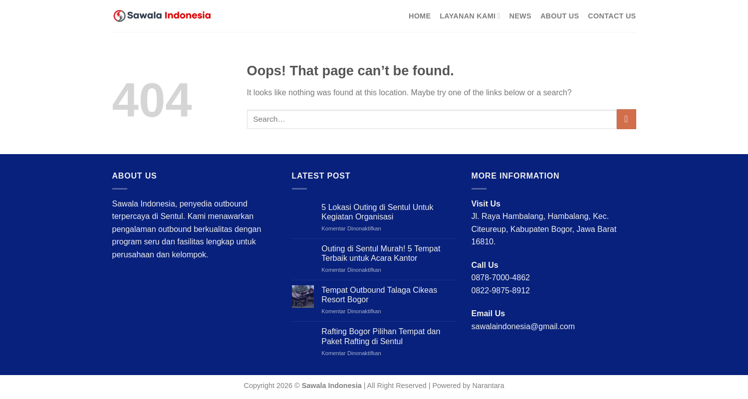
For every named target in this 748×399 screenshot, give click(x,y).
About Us (559, 16)
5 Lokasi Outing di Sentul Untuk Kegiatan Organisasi (377, 212)
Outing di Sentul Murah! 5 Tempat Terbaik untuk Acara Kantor (380, 253)
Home (420, 16)
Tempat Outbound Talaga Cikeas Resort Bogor (379, 295)
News (520, 16)
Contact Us (612, 16)
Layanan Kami (470, 15)
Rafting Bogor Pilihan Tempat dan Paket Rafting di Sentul (380, 336)
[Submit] (626, 119)
